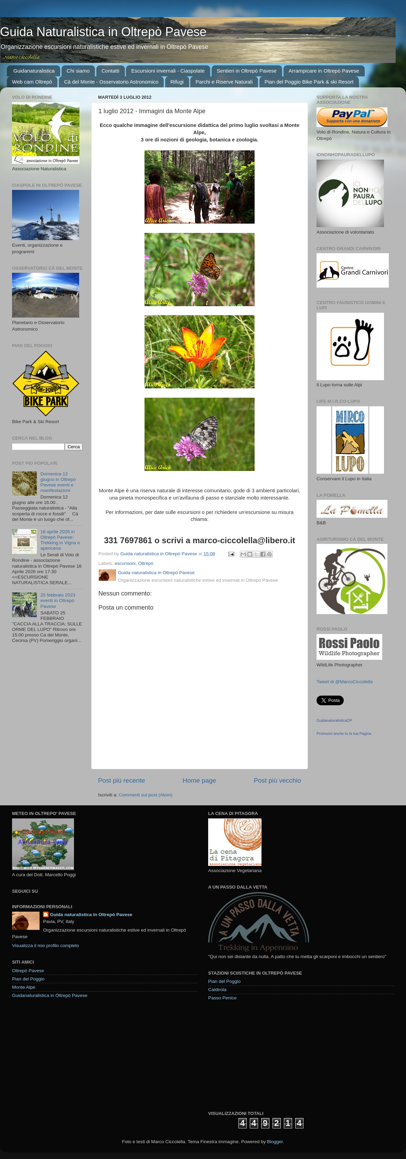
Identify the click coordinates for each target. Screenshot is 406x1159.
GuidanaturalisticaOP (334, 720)
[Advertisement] (259, 1055)
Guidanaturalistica (34, 71)
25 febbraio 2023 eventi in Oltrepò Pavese (57, 600)
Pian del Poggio (28, 978)
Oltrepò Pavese (28, 970)
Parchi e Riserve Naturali (224, 82)
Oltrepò (145, 563)
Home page (199, 780)
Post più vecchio (277, 780)
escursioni (125, 563)
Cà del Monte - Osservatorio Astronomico (111, 82)
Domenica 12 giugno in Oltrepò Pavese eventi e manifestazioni (58, 482)
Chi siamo (78, 71)
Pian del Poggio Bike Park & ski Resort (309, 82)
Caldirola (217, 989)
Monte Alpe (23, 987)
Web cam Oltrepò (32, 82)
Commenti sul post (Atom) (145, 794)
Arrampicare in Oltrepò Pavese (324, 71)
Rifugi (176, 82)
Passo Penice (222, 997)
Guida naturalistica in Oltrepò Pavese (91, 914)
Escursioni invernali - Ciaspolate (167, 71)
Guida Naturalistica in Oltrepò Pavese (103, 32)
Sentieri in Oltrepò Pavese (247, 71)
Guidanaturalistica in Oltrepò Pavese (49, 995)
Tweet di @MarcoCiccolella (345, 681)
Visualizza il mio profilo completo (45, 945)
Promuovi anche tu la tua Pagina (344, 733)
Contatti (110, 71)
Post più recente (121, 780)
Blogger (275, 1141)
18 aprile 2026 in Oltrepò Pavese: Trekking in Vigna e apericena (60, 540)
